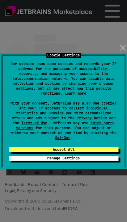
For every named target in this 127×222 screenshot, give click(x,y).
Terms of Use (34, 123)
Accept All (63, 149)
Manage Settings (63, 158)
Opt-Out (62, 137)
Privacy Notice (92, 118)
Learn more (75, 93)
